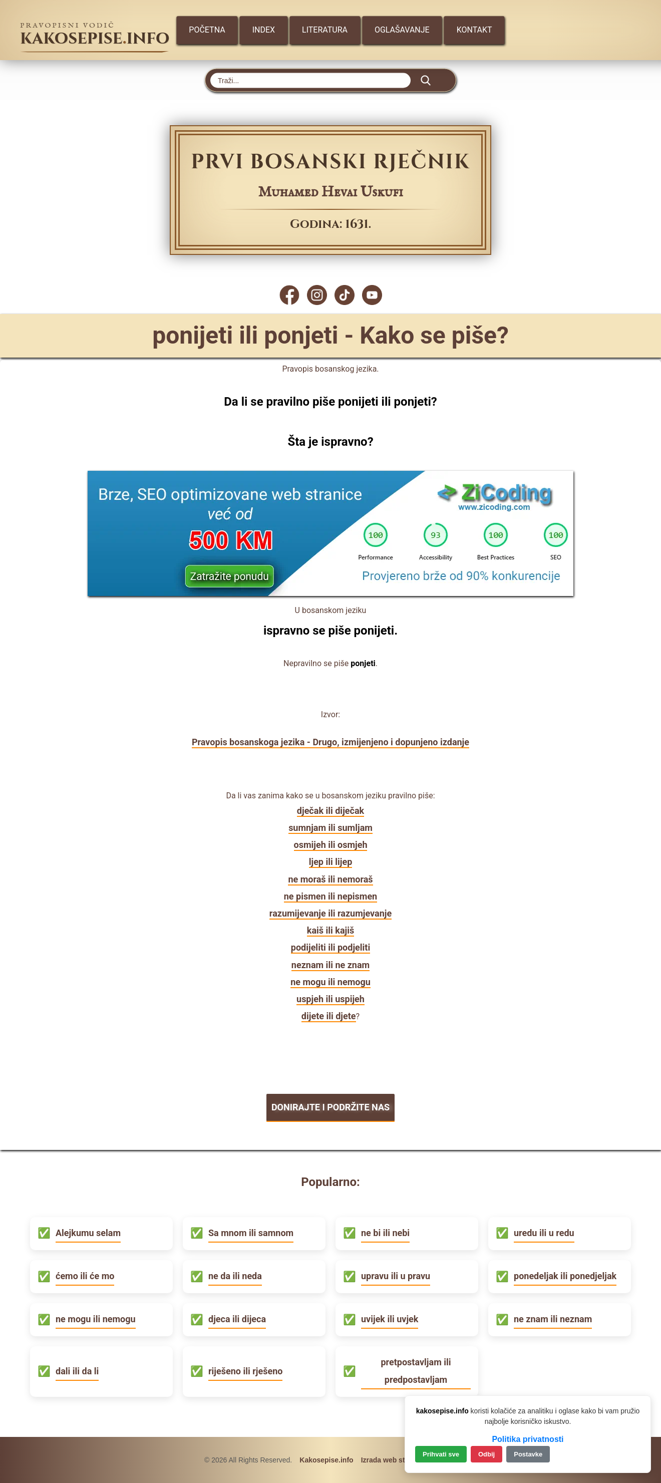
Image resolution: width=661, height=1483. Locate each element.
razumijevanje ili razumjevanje (330, 913)
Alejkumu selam (88, 1233)
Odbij (486, 1454)
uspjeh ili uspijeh (330, 999)
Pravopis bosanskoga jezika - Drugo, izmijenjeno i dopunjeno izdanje (330, 742)
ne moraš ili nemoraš (330, 879)
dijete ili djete (328, 1016)
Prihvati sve (441, 1454)
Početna (207, 30)
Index (263, 30)
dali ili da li (77, 1371)
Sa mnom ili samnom (250, 1233)
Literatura (325, 30)
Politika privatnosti (527, 1439)
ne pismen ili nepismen (330, 896)
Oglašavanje (402, 30)
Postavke (528, 1454)
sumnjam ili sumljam (330, 827)
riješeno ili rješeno (245, 1371)
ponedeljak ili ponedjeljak (565, 1276)
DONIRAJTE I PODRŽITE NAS (330, 1107)
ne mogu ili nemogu (330, 982)
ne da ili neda (235, 1276)
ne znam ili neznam (553, 1319)
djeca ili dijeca (237, 1319)
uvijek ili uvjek (389, 1319)
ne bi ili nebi (385, 1233)
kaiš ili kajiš (330, 930)
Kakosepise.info (326, 1460)
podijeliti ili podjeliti (330, 947)
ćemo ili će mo (85, 1276)
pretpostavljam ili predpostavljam (416, 1370)
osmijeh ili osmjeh (331, 844)
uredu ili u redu (544, 1233)
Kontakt (474, 30)
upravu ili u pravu (395, 1276)
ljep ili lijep (331, 861)
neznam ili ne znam (330, 965)
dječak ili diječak (330, 810)
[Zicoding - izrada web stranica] (330, 592)
